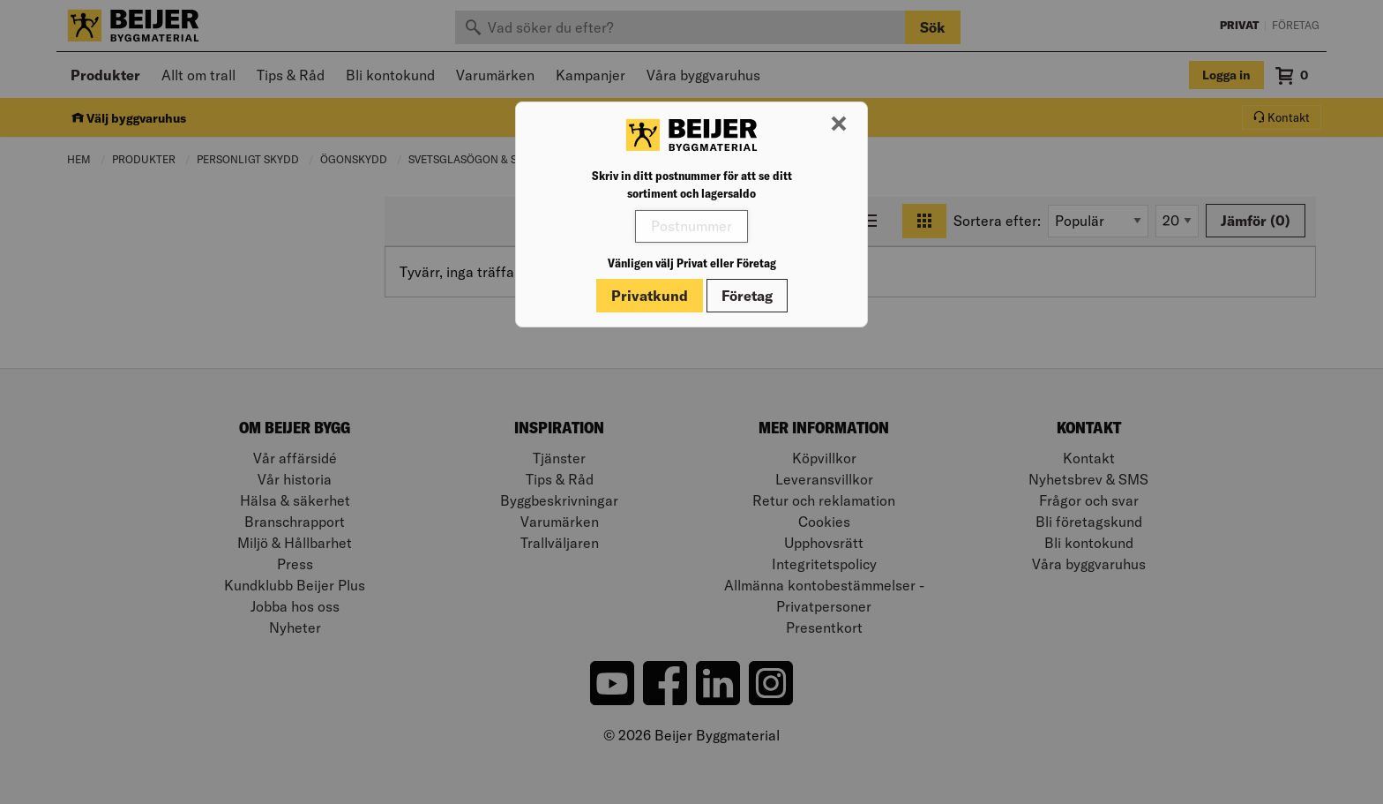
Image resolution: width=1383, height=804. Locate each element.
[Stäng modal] (839, 124)
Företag (747, 295)
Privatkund (649, 295)
